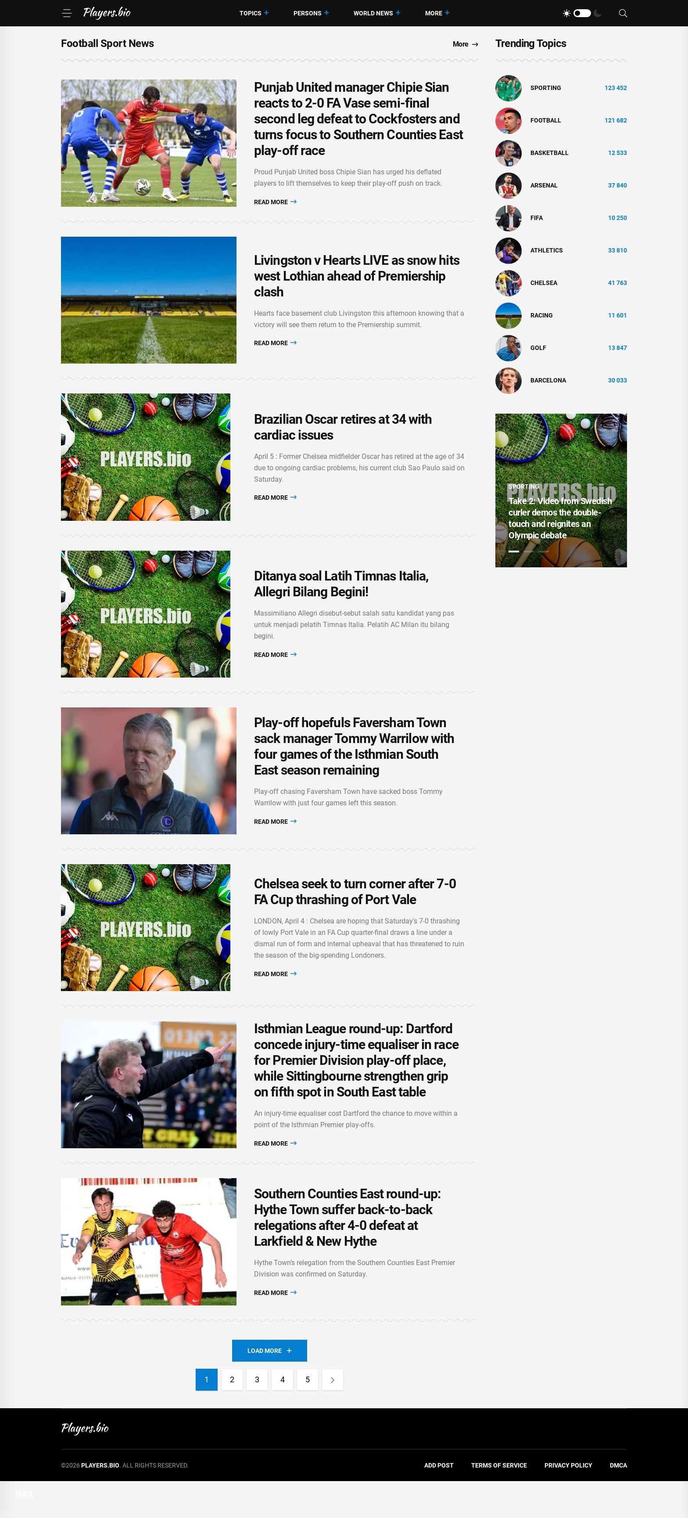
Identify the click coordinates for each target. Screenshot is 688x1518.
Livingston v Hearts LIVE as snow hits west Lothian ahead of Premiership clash (356, 282)
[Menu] (66, 13)
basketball (549, 152)
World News (373, 13)
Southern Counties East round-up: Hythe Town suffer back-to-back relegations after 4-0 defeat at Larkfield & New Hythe (347, 1252)
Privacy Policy (568, 1502)
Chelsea (543, 282)
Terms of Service (499, 1502)
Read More (275, 203)
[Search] (623, 13)
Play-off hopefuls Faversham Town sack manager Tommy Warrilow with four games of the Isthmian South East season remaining (354, 767)
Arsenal (544, 185)
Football (545, 120)
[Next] (334, 1417)
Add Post (439, 1502)
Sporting (545, 87)
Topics (251, 13)
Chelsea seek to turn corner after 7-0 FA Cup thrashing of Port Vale (355, 917)
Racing (541, 315)
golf (538, 347)
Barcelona (548, 380)
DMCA (618, 1502)
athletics (546, 250)
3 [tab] (543, 551)
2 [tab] (528, 551)
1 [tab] (514, 551)
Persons (308, 13)
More (433, 13)
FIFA (536, 217)
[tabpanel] (561, 490)
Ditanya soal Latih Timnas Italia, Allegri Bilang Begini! (341, 600)
